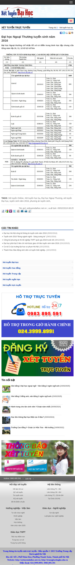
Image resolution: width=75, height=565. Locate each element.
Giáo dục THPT (18, 532)
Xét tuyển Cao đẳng (11, 268)
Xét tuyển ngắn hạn (11, 279)
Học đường (18, 522)
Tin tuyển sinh (18, 495)
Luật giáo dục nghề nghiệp (54, 516)
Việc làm (18, 519)
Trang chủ (52, 28)
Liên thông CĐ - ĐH (54, 492)
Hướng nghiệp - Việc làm (18, 508)
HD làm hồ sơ (18, 489)
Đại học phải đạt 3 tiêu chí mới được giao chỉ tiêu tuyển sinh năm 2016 (31, 243)
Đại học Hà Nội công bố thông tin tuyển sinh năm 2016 (25, 233)
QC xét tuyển (18, 492)
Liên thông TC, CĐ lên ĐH (54, 495)
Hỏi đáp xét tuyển (17, 484)
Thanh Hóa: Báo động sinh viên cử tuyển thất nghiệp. (25, 250)
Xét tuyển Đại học (11, 262)
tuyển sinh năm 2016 (19, 201)
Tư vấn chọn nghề (18, 513)
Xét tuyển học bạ (66, 28)
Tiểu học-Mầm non (18, 536)
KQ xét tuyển (18, 498)
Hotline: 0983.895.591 (12, 478)
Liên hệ (28, 479)
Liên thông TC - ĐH (54, 489)
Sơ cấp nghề (54, 513)
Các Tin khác (10, 228)
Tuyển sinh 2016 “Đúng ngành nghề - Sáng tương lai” (25, 237)
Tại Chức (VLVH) (54, 498)
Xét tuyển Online (16, 198)
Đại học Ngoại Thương (51, 198)
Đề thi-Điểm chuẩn (18, 502)
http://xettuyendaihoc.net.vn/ (37, 11)
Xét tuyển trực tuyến (15, 27)
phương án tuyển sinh (40, 201)
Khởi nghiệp (18, 516)
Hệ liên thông (54, 484)
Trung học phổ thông (18, 543)
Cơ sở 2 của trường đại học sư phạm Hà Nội (21, 247)
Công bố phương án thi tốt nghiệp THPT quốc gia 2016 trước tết (29, 240)
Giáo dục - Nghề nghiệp (54, 508)
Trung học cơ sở (18, 540)
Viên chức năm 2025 (18, 525)
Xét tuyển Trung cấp (12, 274)
